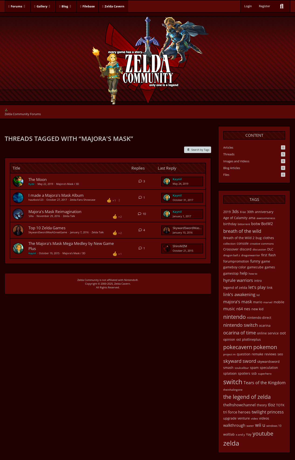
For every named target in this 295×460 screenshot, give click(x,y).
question (243, 354)
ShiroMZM (180, 246)
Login (248, 6)
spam (254, 367)
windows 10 (273, 426)
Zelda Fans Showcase (82, 199)
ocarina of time (239, 333)
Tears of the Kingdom (265, 382)
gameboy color (234, 267)
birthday (230, 224)
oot (283, 333)
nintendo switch (240, 325)
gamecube (255, 267)
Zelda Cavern (122, 283)
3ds (235, 211)
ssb (254, 373)
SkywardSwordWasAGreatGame (47, 232)
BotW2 (267, 223)
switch (232, 381)
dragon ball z (231, 255)
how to (253, 274)
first (264, 255)
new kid (257, 309)
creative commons (262, 244)
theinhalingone (233, 390)
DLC (270, 249)
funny (255, 261)
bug (259, 238)
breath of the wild (242, 231)
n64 (239, 308)
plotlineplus (251, 339)
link (269, 287)
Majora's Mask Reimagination (54, 211)
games (270, 267)
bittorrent (244, 224)
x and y (240, 435)
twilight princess (268, 412)
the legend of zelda (247, 396)
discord (245, 249)
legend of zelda (235, 287)
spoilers (244, 373)
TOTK (280, 405)
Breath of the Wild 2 (238, 238)
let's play (257, 287)
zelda (231, 443)
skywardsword (268, 361)
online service (268, 333)
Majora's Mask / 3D (67, 184)
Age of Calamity (235, 218)
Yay (248, 434)
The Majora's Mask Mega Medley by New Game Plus (71, 246)
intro (258, 280)
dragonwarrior (250, 255)
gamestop (231, 273)
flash (272, 255)
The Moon (37, 179)
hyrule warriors (238, 280)
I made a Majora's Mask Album (56, 195)
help (243, 273)
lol (258, 295)
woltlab (229, 434)
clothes (268, 238)
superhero (264, 374)
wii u (260, 425)
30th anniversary (260, 212)
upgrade (230, 418)
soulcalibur (242, 368)
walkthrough (234, 425)
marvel (267, 302)
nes (247, 308)
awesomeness (266, 218)
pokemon (265, 347)
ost (238, 339)
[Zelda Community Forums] (147, 59)
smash (228, 367)
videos (264, 418)
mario (257, 302)
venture (244, 418)
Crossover (231, 249)
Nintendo (130, 280)
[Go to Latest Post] (166, 181)
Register (264, 6)
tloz (271, 404)
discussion (259, 249)
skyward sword (239, 361)
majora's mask (237, 301)
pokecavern (237, 347)
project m (229, 354)
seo (280, 354)
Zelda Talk (69, 216)
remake (257, 354)
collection (229, 244)
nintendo (234, 316)
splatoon (230, 373)
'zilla (31, 216)
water (250, 426)
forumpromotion (236, 261)
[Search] (282, 6)
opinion (229, 339)
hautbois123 (35, 199)
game (265, 261)
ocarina (265, 325)
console (243, 243)
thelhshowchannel (239, 404)
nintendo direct (259, 317)
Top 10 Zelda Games (46, 227)
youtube (263, 433)
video (254, 418)
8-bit (243, 212)
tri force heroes (236, 412)
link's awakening (239, 294)
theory (262, 405)
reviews (270, 354)
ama (252, 218)
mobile (279, 302)
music (229, 308)
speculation (269, 367)
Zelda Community (88, 280)
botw (255, 223)
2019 (227, 212)
